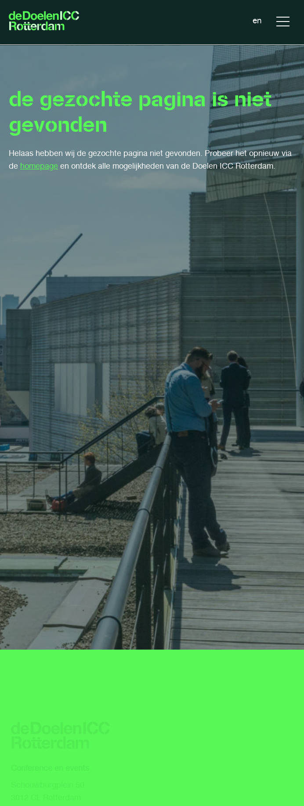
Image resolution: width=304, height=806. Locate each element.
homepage (39, 166)
